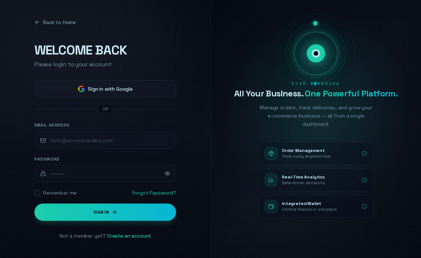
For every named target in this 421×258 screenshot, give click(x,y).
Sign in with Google (105, 88)
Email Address (52, 125)
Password (47, 159)
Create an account (129, 236)
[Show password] (167, 173)
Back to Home (55, 22)
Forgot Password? (154, 193)
